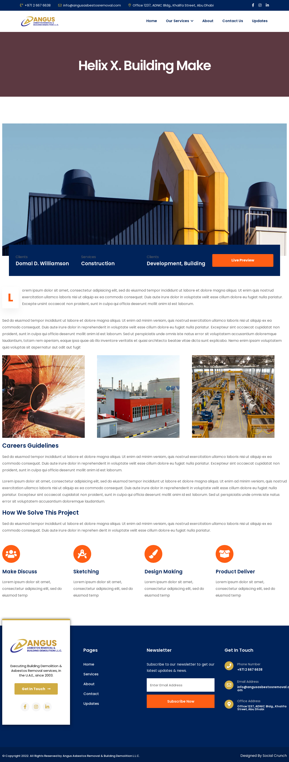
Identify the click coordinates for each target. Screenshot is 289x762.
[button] (242, 260)
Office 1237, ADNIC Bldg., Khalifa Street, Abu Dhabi (171, 5)
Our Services (179, 20)
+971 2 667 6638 (35, 5)
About (207, 20)
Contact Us (232, 20)
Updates (260, 20)
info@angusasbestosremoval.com (89, 5)
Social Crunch (275, 756)
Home (151, 20)
